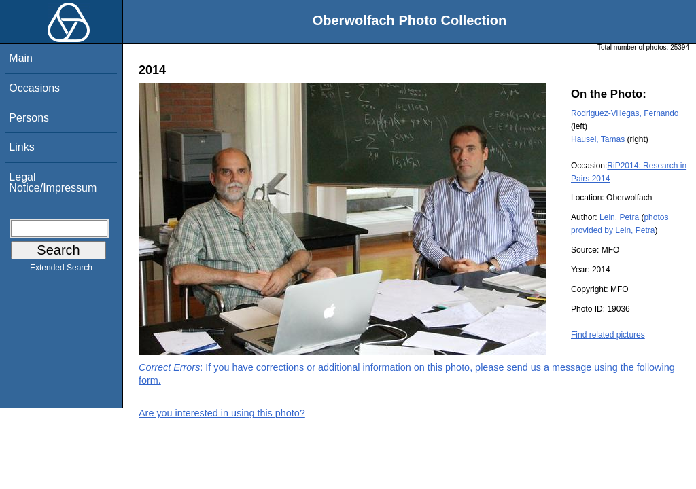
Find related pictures (608, 335)
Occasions (34, 88)
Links (21, 147)
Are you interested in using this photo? (222, 413)
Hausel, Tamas (598, 139)
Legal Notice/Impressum (53, 182)
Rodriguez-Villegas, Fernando (625, 113)
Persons (29, 118)
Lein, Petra (619, 217)
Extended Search (61, 270)
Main (21, 58)
